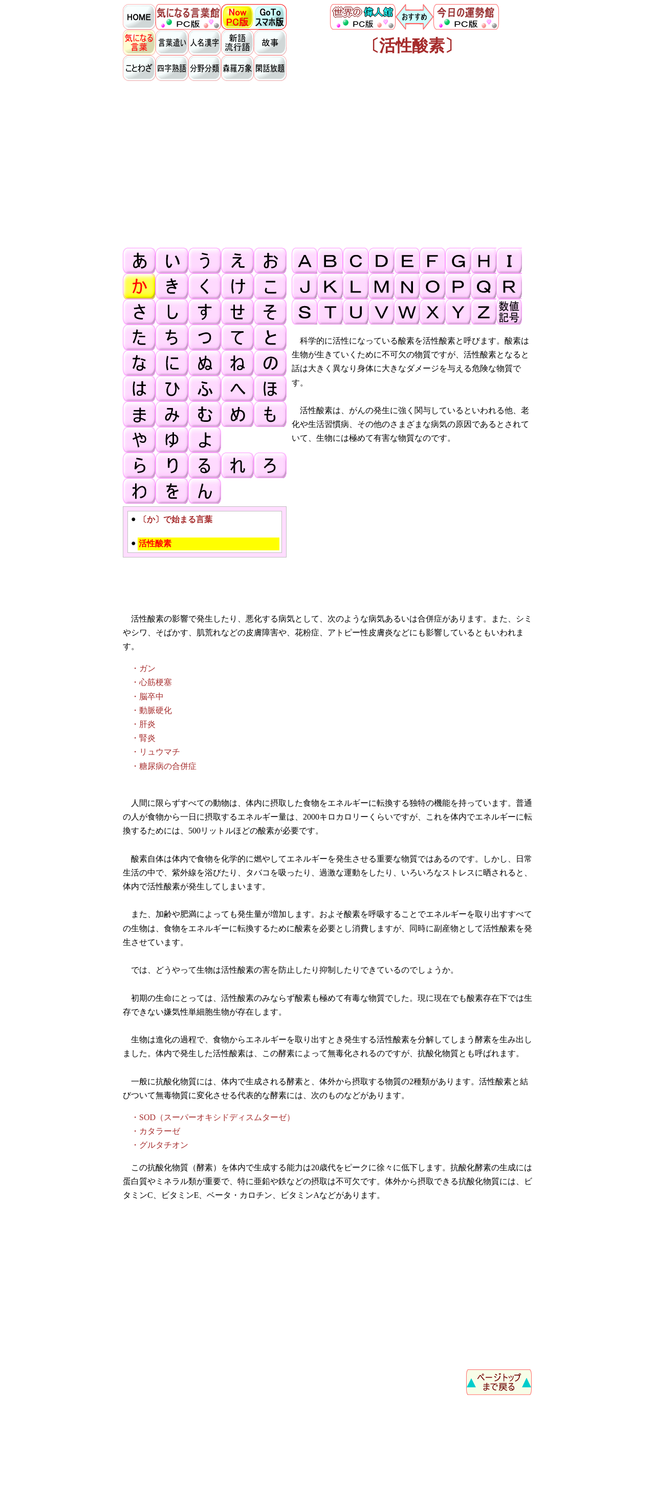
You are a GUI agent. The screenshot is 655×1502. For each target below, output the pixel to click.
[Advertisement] (327, 164)
